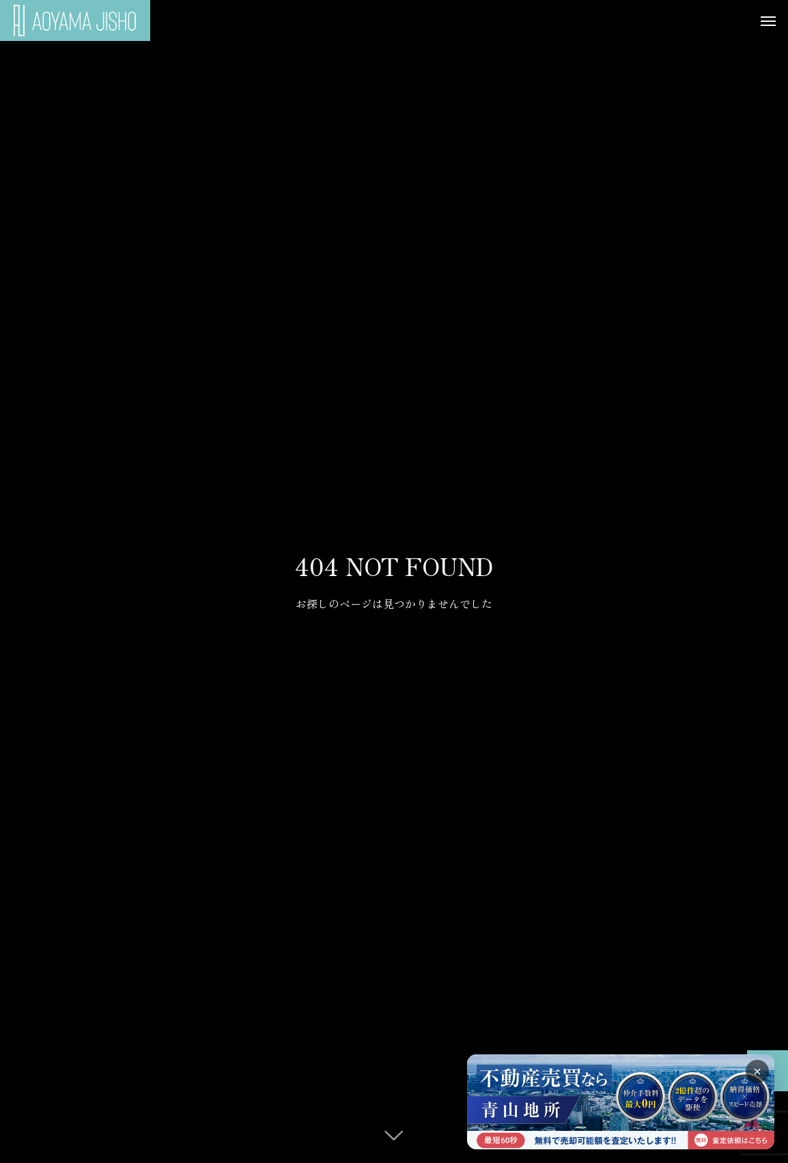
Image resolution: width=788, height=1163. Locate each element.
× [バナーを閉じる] (757, 1071)
